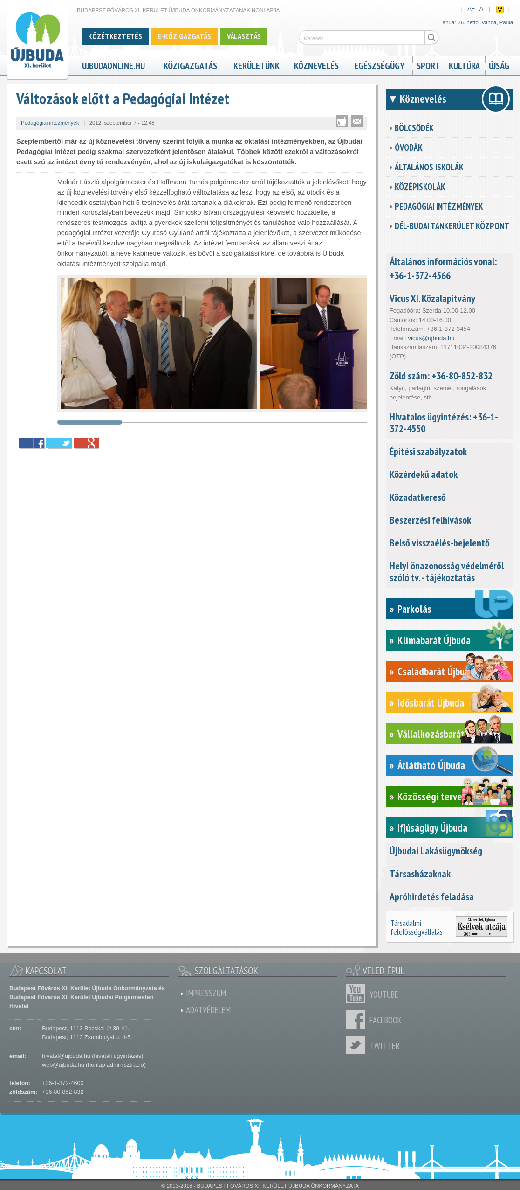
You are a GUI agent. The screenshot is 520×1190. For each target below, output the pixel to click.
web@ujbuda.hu (63, 1065)
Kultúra (464, 65)
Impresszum (206, 993)
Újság (499, 65)
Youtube (357, 993)
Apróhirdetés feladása (432, 896)
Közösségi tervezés (436, 796)
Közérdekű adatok (424, 474)
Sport (428, 65)
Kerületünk (256, 65)
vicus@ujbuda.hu (431, 338)
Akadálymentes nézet (500, 9)
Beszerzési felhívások (430, 519)
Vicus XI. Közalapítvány (432, 298)
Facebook (357, 1019)
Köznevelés (316, 65)
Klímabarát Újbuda (434, 640)
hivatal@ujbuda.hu (66, 1056)
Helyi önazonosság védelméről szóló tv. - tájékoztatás (447, 571)
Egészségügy (379, 65)
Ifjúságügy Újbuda (432, 827)
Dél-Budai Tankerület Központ (452, 225)
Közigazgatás (190, 65)
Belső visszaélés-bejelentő (440, 542)
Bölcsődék (414, 127)
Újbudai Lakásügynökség (436, 850)
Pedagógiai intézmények (439, 206)
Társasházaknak (420, 873)
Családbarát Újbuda (435, 671)
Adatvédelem (208, 1009)
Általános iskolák (429, 167)
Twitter (357, 1045)
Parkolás (414, 609)
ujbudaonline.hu (113, 65)
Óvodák (409, 147)
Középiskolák (420, 186)
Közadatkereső (418, 497)
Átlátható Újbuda (431, 765)
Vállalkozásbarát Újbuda (445, 734)
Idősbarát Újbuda (430, 702)
